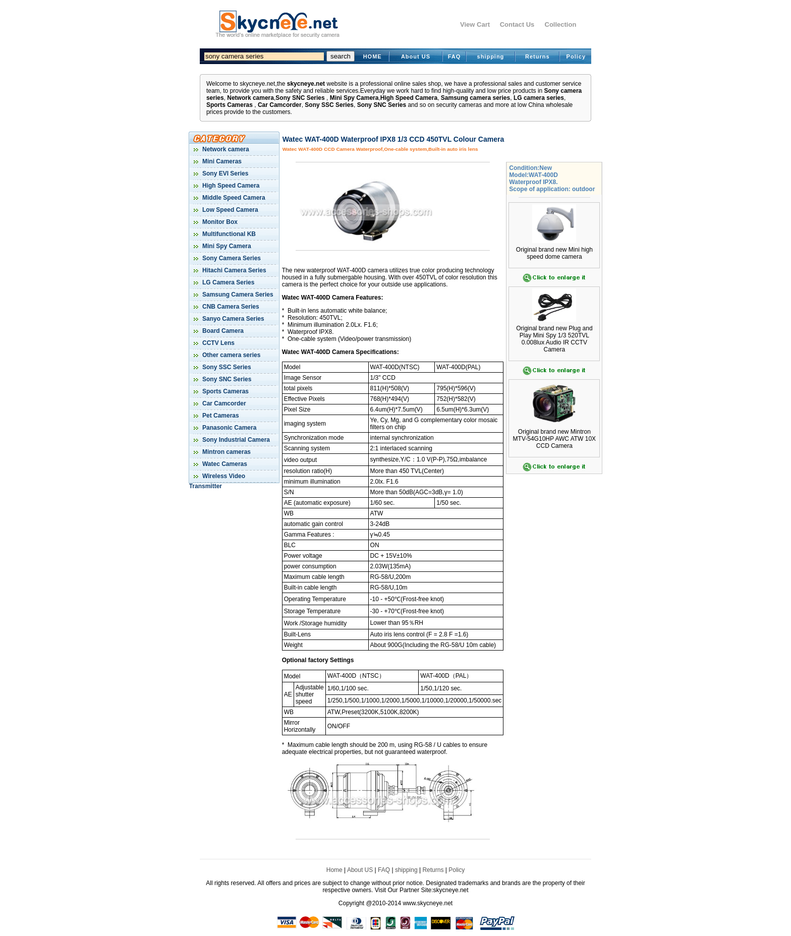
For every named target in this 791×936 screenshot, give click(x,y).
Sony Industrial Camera (235, 439)
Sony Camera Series (231, 258)
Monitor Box (219, 221)
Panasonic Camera (229, 427)
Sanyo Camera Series (232, 318)
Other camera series (231, 355)
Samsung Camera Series (237, 294)
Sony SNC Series (299, 97)
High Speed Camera (408, 97)
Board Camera (222, 330)
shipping (490, 56)
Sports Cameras (229, 104)
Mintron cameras (226, 451)
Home (334, 869)
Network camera (250, 97)
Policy (576, 56)
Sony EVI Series (225, 173)
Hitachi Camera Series (233, 270)
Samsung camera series (475, 97)
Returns (537, 56)
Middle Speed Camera (233, 197)
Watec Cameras (224, 463)
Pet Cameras (220, 415)
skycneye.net (306, 83)
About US (415, 56)
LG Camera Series (228, 282)
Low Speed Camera (229, 209)
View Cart (475, 24)
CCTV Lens (218, 342)
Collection (561, 24)
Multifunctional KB (228, 234)
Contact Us (517, 24)
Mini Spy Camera (354, 97)
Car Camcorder (280, 104)
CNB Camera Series (230, 306)
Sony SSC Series (329, 104)
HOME (372, 56)
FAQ (454, 56)
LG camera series (539, 97)
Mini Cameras (221, 161)
